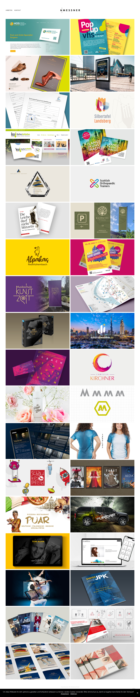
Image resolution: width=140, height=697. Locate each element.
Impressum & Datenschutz (70, 687)
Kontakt (17, 10)
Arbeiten (9, 10)
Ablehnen (73, 694)
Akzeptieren (65, 694)
